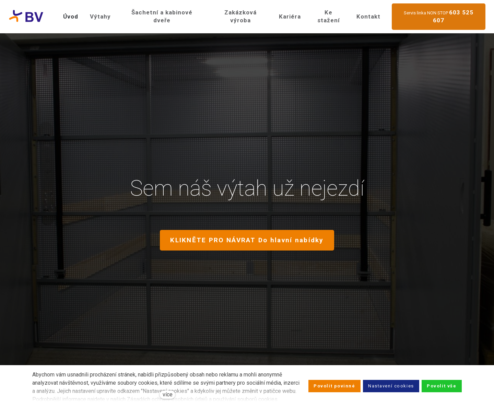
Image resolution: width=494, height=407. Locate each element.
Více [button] (370, 13)
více (168, 394)
